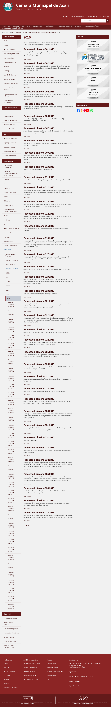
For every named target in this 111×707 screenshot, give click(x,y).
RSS (27, 525)
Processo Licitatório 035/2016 (39, 474)
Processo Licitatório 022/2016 (39, 315)
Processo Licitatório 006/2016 (39, 116)
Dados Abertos (51, 675)
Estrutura (7, 675)
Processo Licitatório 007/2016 (39, 128)
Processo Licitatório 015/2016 (39, 226)
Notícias (6, 679)
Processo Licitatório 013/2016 (39, 201)
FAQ (48, 679)
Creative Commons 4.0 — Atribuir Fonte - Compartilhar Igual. (90, 702)
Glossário (78, 26)
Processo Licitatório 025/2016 (39, 352)
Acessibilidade (80, 16)
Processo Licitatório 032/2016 (39, 437)
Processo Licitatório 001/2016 (39, 49)
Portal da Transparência (34, 26)
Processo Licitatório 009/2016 (39, 152)
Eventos (6, 683)
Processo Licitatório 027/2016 (39, 376)
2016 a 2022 (36, 32)
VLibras (90, 16)
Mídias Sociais (82, 105)
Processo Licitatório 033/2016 (39, 447)
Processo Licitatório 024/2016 (39, 339)
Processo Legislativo (10, 108)
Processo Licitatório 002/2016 (39, 63)
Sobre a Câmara (9, 37)
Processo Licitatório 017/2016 (39, 254)
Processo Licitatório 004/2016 (39, 91)
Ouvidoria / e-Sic (18, 26)
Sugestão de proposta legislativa (12, 28)
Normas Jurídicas (52, 667)
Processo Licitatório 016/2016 (39, 238)
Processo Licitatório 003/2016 (39, 77)
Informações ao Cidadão (55, 671)
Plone (32, 703)
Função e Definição (10, 671)
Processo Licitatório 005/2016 (39, 104)
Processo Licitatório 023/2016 (39, 329)
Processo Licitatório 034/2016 (39, 460)
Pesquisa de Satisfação (91, 26)
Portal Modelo (32, 702)
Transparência (26, 32)
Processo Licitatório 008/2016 (39, 140)
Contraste (98, 16)
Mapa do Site (69, 16)
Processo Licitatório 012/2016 (39, 187)
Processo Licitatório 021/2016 (39, 301)
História (6, 667)
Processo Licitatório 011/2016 (39, 177)
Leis (5, 134)
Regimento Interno (30, 675)
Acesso (6, 663)
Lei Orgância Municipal (31, 679)
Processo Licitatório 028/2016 (39, 388)
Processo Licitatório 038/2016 (39, 512)
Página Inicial (6, 26)
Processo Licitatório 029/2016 (39, 399)
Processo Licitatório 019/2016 (39, 276)
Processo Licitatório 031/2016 (39, 425)
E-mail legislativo (50, 26)
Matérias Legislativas (30, 667)
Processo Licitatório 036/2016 (39, 488)
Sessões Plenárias (29, 671)
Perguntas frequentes (11, 687)
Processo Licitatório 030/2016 (39, 411)
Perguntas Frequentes (65, 26)
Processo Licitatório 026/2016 (39, 364)
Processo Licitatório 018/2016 (39, 266)
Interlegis (49, 702)
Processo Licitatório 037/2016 (39, 500)
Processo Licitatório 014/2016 (39, 213)
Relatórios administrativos (32, 663)
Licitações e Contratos (48, 32)
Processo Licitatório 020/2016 (39, 290)
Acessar (106, 16)
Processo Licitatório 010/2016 (39, 166)
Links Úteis (7, 614)
